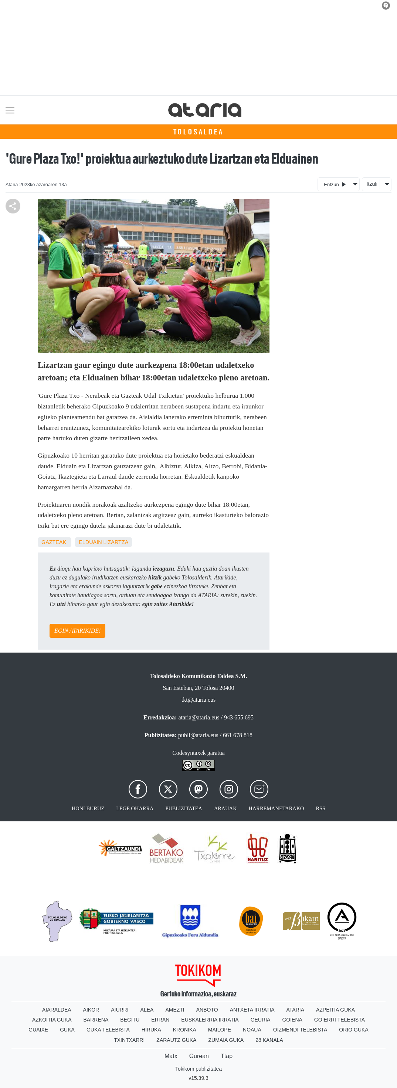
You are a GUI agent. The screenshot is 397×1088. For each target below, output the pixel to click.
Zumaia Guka (226, 1040)
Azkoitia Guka (52, 1020)
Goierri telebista (339, 1020)
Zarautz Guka (176, 1040)
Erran (160, 1020)
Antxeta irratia (252, 1010)
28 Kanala (269, 1040)
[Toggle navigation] (10, 109)
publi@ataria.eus (198, 735)
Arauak (225, 808)
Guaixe (38, 1030)
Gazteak (53, 542)
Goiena (292, 1020)
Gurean (199, 1056)
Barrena (96, 1020)
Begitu (129, 1020)
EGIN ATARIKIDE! (77, 630)
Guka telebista (108, 1030)
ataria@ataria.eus (198, 717)
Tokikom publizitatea (198, 1069)
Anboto (207, 1010)
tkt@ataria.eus (198, 700)
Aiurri (119, 1010)
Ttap (227, 1056)
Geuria (261, 1020)
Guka (67, 1030)
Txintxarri (129, 1040)
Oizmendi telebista (300, 1030)
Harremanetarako (276, 808)
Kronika (184, 1030)
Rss (320, 808)
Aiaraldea (56, 1010)
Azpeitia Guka (335, 1010)
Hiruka (151, 1030)
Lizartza (116, 542)
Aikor (91, 1010)
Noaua (252, 1030)
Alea (147, 1010)
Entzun (335, 184)
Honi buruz (88, 808)
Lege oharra (134, 808)
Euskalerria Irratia (209, 1020)
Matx (170, 1056)
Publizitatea (183, 808)
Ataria (295, 1010)
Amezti (174, 1010)
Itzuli (371, 184)
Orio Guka (353, 1030)
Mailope (219, 1030)
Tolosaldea (198, 131)
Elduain (90, 542)
